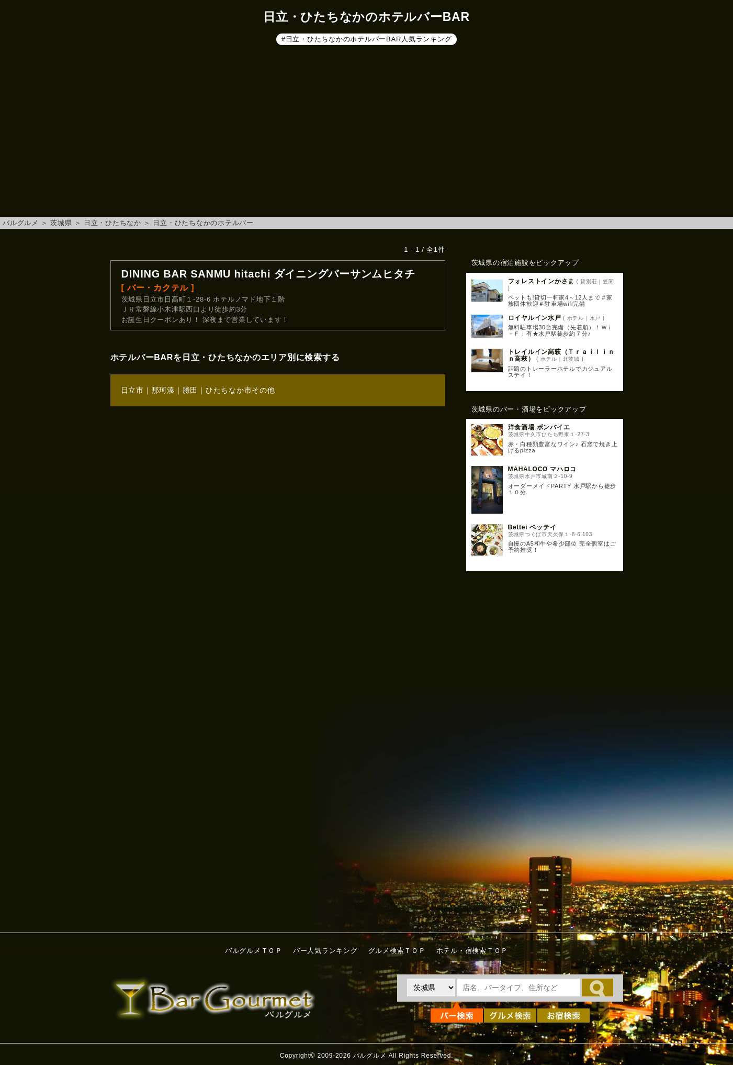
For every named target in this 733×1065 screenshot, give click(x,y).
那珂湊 (163, 390)
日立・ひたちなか (112, 223)
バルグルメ (21, 223)
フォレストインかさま (541, 281)
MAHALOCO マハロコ (542, 469)
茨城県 (61, 223)
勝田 (190, 390)
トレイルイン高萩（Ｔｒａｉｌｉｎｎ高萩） (561, 355)
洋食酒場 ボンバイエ (539, 427)
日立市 (132, 390)
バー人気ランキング (325, 951)
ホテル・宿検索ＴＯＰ (472, 951)
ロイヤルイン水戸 (534, 317)
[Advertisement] (367, 133)
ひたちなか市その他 (240, 390)
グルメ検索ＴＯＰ (397, 951)
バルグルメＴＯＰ (254, 951)
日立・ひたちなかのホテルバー (203, 223)
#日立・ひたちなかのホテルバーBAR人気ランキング (366, 39)
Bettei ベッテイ (532, 527)
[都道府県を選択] (431, 987)
